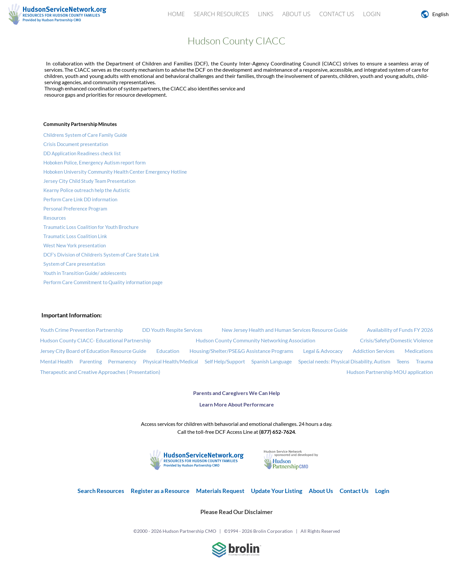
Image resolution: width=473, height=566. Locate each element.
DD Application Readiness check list (82, 153)
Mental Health (56, 361)
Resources (54, 218)
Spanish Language (271, 361)
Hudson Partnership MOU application (390, 372)
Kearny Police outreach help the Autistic (86, 190)
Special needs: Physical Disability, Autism (344, 361)
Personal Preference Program (75, 208)
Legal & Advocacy (323, 351)
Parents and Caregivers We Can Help (236, 393)
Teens (402, 361)
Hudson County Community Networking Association (255, 340)
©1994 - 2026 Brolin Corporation (258, 531)
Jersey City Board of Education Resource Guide (93, 351)
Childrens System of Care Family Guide (85, 135)
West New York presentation (74, 245)
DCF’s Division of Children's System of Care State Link (101, 255)
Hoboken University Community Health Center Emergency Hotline (115, 172)
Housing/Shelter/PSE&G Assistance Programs (241, 351)
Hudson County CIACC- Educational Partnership (95, 340)
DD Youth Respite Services (172, 330)
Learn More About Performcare (236, 404)
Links (265, 14)
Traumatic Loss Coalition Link (75, 236)
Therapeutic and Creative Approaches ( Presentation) (100, 372)
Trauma (424, 361)
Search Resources (221, 14)
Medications (419, 351)
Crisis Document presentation (75, 144)
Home (176, 14)
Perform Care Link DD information (80, 199)
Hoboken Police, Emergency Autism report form (94, 162)
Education (167, 351)
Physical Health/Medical (170, 361)
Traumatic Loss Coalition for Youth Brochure (91, 227)
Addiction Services (373, 351)
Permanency (122, 361)
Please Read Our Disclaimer (236, 511)
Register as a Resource (160, 490)
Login (372, 14)
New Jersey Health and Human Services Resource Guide (285, 330)
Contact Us (336, 14)
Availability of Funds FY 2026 (400, 330)
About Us (296, 14)
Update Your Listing (276, 490)
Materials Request (220, 490)
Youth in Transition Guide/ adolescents (84, 273)
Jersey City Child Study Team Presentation (89, 181)
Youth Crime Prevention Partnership (81, 330)
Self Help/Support (225, 361)
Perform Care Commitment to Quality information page (103, 282)
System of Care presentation (74, 264)
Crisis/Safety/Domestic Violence (396, 340)
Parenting (90, 361)
